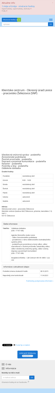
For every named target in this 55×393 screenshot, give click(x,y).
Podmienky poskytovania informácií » (39, 281)
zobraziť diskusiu (27, 354)
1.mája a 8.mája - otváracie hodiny (18, 6)
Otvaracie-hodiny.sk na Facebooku (15, 382)
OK (50, 24)
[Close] (52, 3)
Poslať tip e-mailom (23, 345)
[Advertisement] (27, 56)
